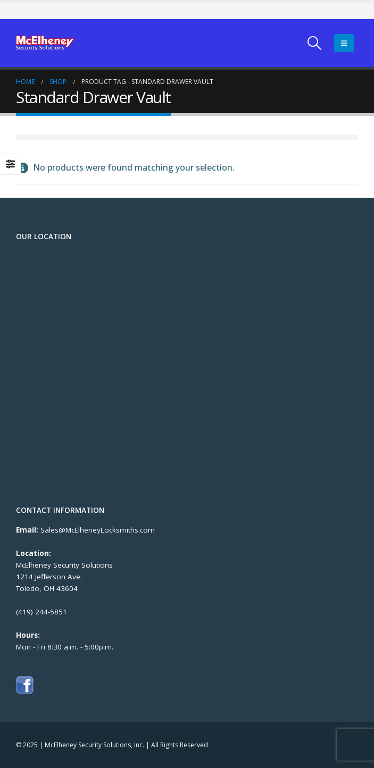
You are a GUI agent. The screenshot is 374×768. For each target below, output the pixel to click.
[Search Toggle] (314, 43)
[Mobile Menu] (344, 43)
